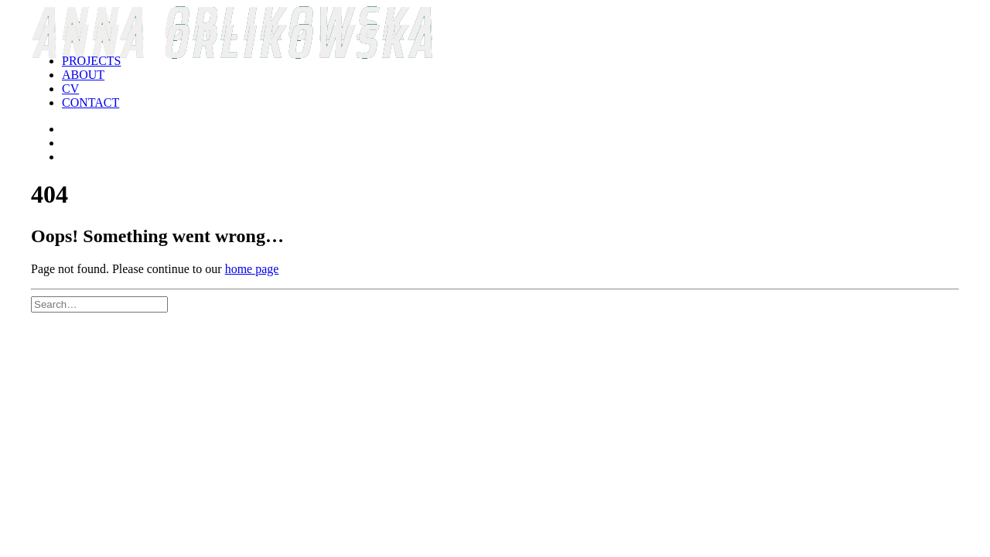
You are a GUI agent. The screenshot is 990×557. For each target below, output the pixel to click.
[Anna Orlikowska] (495, 24)
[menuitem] (510, 61)
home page (252, 268)
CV (70, 88)
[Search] (99, 303)
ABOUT (83, 74)
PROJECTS (91, 60)
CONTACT (90, 102)
